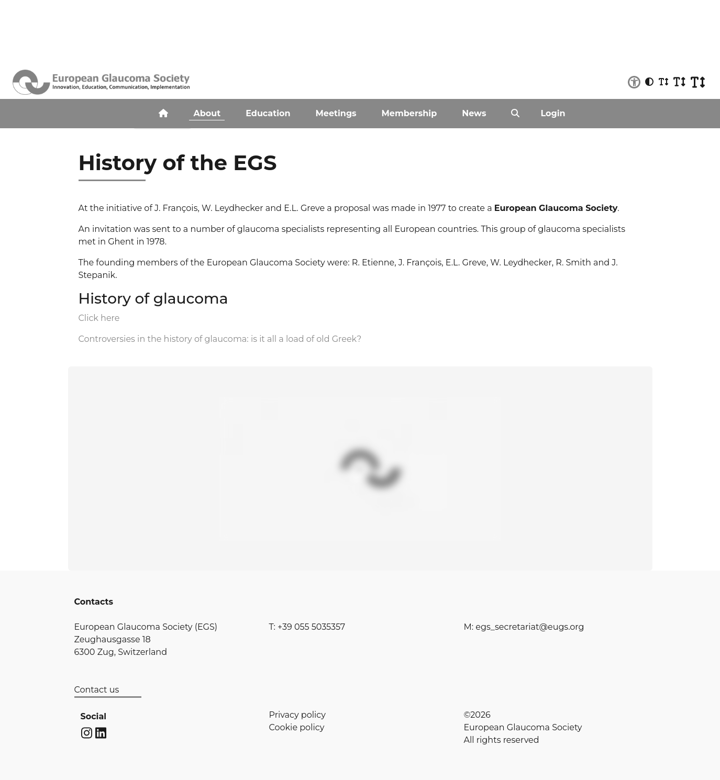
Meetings (336, 113)
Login (552, 113)
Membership (409, 113)
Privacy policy (297, 715)
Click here (99, 318)
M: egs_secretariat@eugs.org (524, 627)
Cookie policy (297, 727)
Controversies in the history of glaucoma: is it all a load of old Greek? (220, 339)
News (474, 113)
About (206, 113)
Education (268, 113)
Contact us (96, 690)
